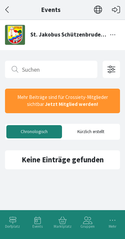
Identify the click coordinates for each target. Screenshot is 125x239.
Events (37, 226)
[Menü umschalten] (113, 34)
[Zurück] (7, 10)
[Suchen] (51, 69)
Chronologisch (34, 131)
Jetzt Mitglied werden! (71, 104)
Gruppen (87, 226)
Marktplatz (63, 226)
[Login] (116, 10)
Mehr (112, 226)
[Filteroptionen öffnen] (111, 69)
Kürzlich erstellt (90, 131)
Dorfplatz (12, 226)
